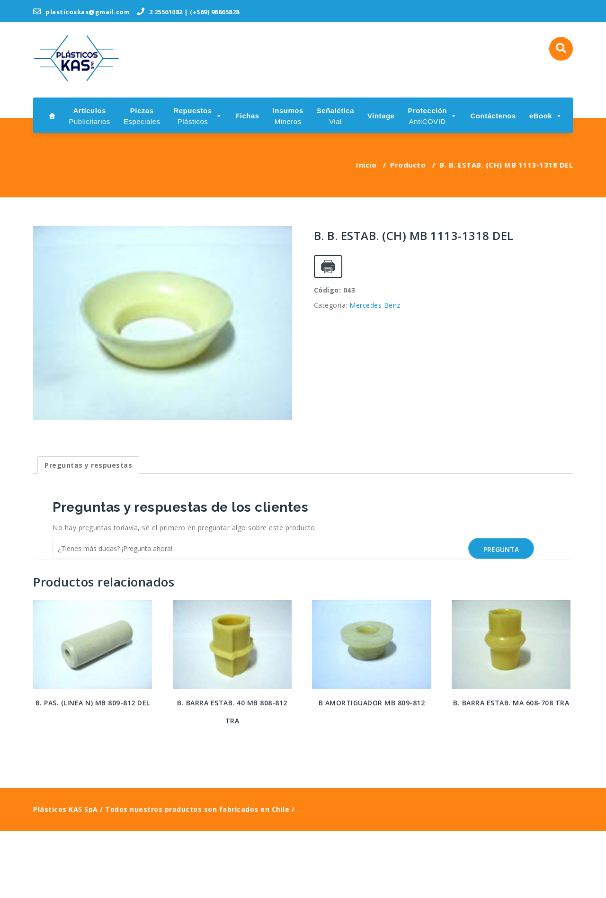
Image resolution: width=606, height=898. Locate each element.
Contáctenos (493, 116)
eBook (545, 116)
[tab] (88, 532)
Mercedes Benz (375, 305)
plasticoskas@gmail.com (81, 12)
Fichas (247, 116)
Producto (408, 164)
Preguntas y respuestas (88, 532)
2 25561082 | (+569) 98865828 (188, 12)
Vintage (380, 116)
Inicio (366, 164)
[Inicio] (52, 115)
